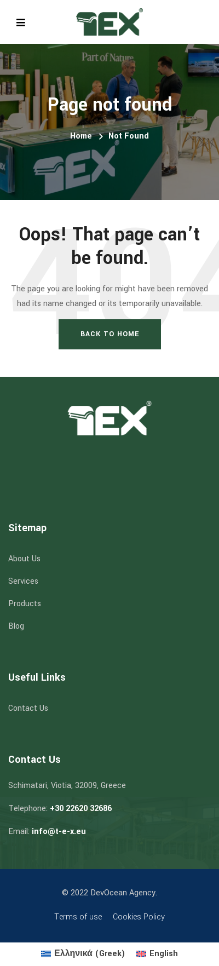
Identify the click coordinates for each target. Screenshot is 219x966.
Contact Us (28, 708)
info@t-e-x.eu (59, 831)
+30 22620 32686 (81, 808)
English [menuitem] (163, 953)
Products (24, 604)
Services (23, 581)
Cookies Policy (139, 917)
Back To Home (109, 334)
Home (81, 136)
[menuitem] (83, 954)
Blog (16, 626)
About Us (24, 559)
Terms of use (78, 917)
